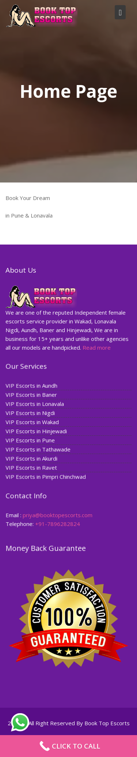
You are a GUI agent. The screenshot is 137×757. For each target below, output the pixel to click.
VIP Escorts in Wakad (32, 422)
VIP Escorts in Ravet (31, 467)
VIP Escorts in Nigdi (30, 413)
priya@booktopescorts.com (57, 515)
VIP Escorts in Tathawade (38, 449)
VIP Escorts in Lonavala (35, 404)
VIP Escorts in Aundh (32, 385)
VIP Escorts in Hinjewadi (36, 431)
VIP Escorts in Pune (30, 440)
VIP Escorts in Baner (31, 395)
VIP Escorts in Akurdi (32, 458)
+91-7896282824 (57, 523)
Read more (97, 347)
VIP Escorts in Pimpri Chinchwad (46, 476)
